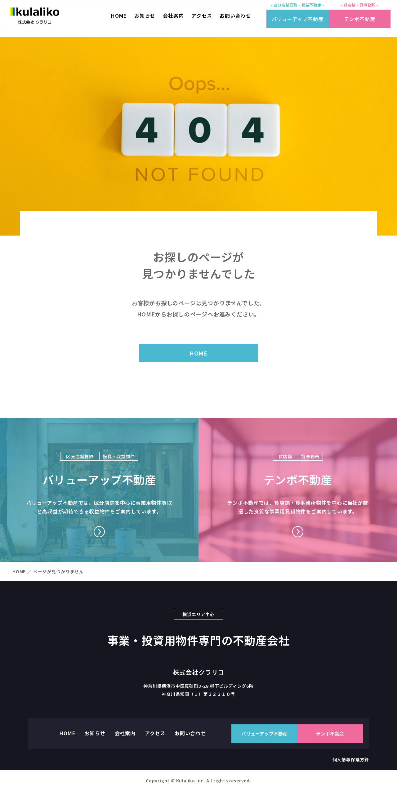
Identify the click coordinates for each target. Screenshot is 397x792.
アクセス (201, 18)
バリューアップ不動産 (297, 19)
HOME (118, 18)
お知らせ (144, 18)
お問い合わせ (235, 18)
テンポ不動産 (359, 19)
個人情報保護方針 (350, 760)
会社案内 (173, 18)
